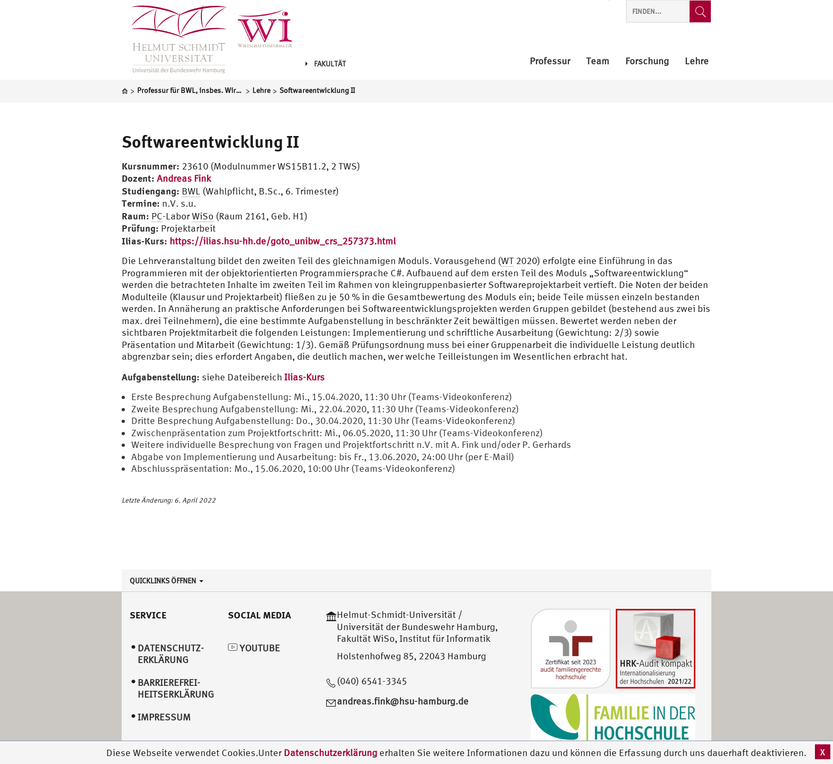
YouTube (254, 647)
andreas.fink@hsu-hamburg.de (403, 701)
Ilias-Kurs (304, 377)
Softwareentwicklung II (210, 141)
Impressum (164, 717)
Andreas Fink (184, 178)
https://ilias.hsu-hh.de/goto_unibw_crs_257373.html (282, 241)
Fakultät (325, 63)
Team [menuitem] (597, 61)
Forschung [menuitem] (647, 61)
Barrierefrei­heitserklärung (176, 688)
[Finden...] (700, 11)
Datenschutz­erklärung (171, 654)
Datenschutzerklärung (330, 752)
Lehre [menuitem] (697, 61)
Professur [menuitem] (550, 61)
